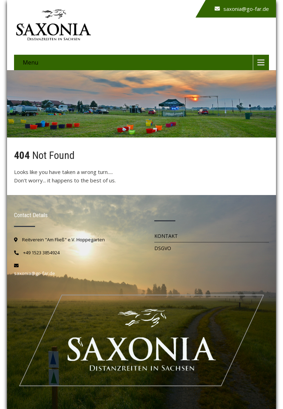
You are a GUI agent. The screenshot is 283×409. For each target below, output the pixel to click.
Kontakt (166, 236)
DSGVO (162, 248)
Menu (30, 62)
